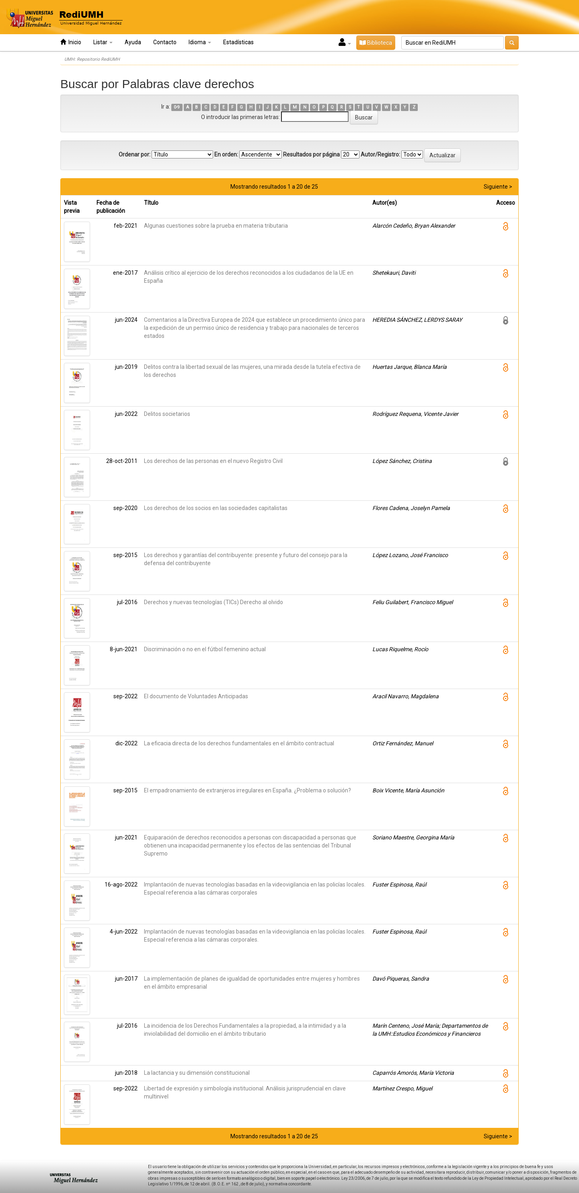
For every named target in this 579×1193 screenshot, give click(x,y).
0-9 (177, 107)
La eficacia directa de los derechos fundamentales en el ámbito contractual (239, 743)
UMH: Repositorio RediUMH (92, 59)
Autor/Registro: (380, 154)
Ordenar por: (134, 154)
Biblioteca (375, 42)
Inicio (70, 42)
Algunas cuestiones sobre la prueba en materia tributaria (216, 225)
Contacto (165, 42)
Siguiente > (498, 186)
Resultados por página (311, 154)
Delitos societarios (167, 414)
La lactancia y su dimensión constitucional (197, 1073)
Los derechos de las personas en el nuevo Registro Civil (213, 461)
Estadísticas (238, 42)
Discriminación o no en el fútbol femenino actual (205, 649)
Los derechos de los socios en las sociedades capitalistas (215, 508)
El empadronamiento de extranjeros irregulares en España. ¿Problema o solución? (247, 790)
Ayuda (133, 42)
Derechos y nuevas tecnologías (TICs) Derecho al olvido (213, 602)
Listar (103, 42)
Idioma (200, 42)
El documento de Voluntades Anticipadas (196, 696)
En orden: (226, 154)
